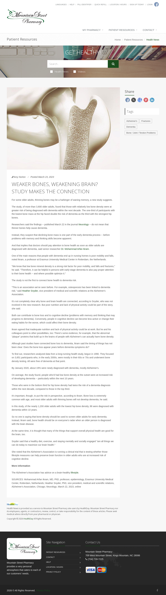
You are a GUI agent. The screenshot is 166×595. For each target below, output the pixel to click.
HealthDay (28, 518)
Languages (60, 4)
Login (150, 4)
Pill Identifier (84, 4)
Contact (148, 30)
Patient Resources (122, 30)
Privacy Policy (53, 572)
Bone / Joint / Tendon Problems (141, 133)
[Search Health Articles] (77, 64)
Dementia (131, 127)
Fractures (145, 121)
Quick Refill (101, 4)
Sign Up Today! (137, 4)
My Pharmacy (92, 30)
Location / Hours (118, 4)
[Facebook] (157, 590)
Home (118, 39)
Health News (59, 71)
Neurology (83, 224)
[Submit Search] (113, 64)
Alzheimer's (131, 121)
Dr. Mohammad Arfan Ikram (75, 249)
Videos (79, 71)
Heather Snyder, (30, 291)
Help (72, 4)
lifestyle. (75, 472)
